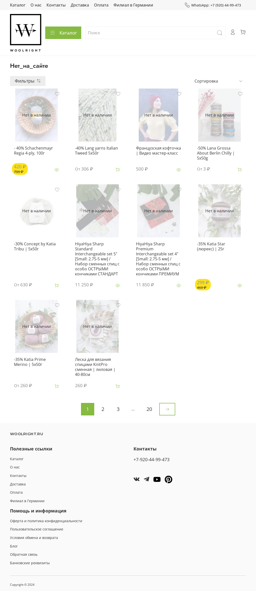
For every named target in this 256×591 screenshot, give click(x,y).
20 (149, 409)
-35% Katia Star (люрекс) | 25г (211, 246)
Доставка (80, 5)
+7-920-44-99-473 (152, 459)
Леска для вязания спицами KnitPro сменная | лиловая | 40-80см (95, 367)
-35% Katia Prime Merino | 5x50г (30, 362)
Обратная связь (24, 554)
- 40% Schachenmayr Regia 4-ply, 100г (33, 150)
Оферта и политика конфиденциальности (46, 520)
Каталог (18, 5)
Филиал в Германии (133, 5)
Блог (14, 546)
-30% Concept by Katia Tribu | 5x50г (35, 246)
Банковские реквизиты (30, 562)
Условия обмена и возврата (34, 537)
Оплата (101, 5)
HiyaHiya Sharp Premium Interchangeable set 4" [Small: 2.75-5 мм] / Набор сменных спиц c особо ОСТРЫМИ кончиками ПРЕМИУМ (158, 259)
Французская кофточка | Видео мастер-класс (158, 150)
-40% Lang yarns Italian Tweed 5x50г (96, 150)
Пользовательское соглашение (36, 529)
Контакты (56, 5)
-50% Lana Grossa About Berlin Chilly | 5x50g (216, 153)
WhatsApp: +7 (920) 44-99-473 (212, 5)
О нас (36, 5)
